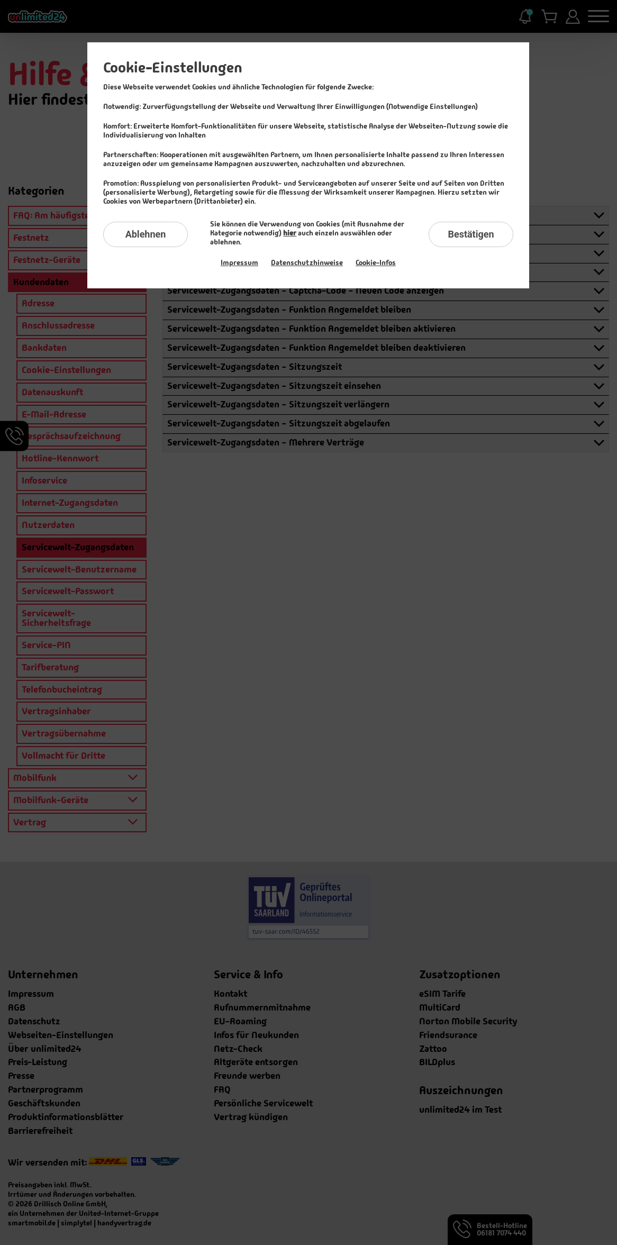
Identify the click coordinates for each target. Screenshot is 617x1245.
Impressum (239, 262)
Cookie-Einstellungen (172, 67)
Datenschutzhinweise (307, 262)
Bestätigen (471, 234)
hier (289, 233)
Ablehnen (145, 234)
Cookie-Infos (376, 262)
